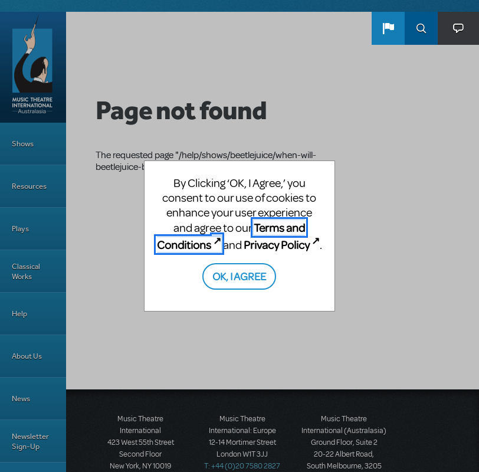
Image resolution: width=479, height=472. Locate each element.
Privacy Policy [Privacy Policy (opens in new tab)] (277, 244)
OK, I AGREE (239, 276)
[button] (388, 28)
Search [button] (421, 28)
